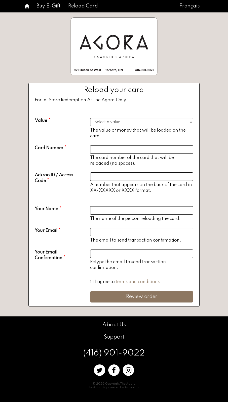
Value (41, 120)
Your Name (46, 209)
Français (189, 6)
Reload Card (83, 6)
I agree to (125, 282)
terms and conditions (138, 282)
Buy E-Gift (49, 6)
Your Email (46, 230)
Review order (141, 296)
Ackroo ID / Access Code (54, 178)
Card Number (49, 148)
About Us (114, 325)
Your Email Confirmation (48, 255)
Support (114, 337)
